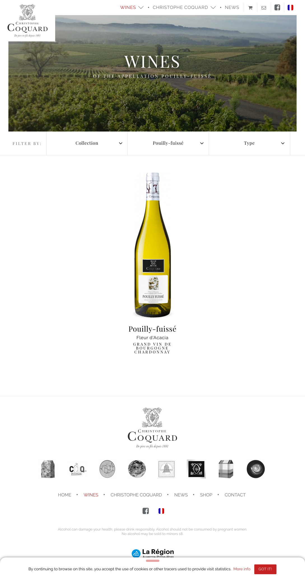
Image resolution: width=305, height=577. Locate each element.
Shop (206, 495)
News (232, 7)
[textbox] (86, 143)
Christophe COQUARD (136, 495)
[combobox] (86, 143)
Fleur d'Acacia (153, 339)
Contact (235, 495)
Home (64, 495)
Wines (91, 495)
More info (241, 569)
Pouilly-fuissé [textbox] (168, 143)
